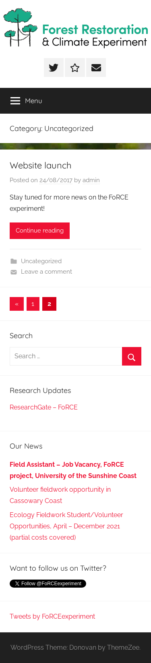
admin (91, 180)
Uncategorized (41, 261)
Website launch (41, 165)
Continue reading (40, 230)
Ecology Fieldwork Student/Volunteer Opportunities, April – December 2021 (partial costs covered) (66, 526)
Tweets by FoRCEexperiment (52, 616)
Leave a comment (46, 271)
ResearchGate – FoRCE (44, 407)
